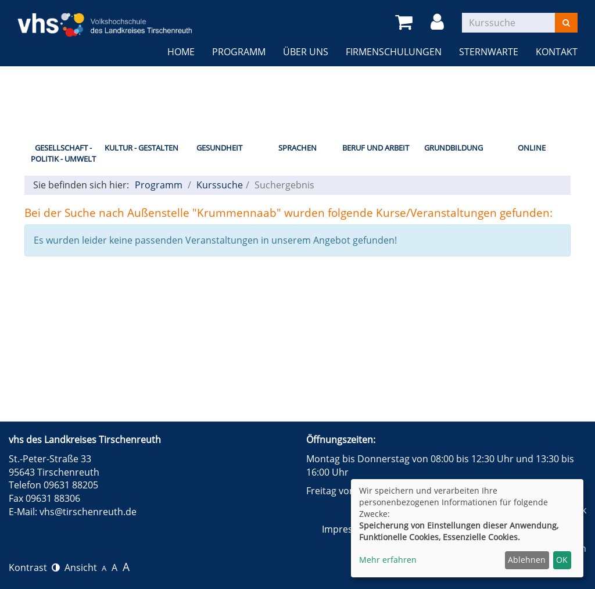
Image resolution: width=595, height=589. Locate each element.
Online (532, 147)
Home (181, 51)
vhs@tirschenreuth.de (88, 511)
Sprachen (297, 147)
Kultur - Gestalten (141, 147)
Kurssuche (219, 185)
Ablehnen (527, 559)
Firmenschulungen (394, 51)
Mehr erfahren (388, 559)
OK (562, 559)
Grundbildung (453, 147)
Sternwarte (488, 51)
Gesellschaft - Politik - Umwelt (63, 153)
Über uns (305, 51)
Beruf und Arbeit (375, 147)
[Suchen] (566, 23)
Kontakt (557, 51)
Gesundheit (219, 147)
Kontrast (34, 567)
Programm (239, 51)
